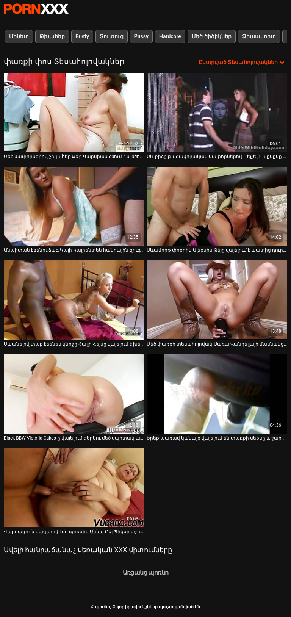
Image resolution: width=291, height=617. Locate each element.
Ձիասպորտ (259, 36)
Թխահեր (52, 36)
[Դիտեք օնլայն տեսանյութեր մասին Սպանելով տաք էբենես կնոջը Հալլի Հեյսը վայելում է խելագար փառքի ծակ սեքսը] (74, 300)
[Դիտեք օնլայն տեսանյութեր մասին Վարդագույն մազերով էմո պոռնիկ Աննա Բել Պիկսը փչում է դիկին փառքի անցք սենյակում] (74, 488)
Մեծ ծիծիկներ (211, 36)
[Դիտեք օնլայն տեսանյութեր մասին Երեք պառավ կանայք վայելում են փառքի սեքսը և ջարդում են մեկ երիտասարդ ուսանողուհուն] (217, 394)
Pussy (141, 36)
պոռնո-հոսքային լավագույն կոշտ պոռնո (36, 8)
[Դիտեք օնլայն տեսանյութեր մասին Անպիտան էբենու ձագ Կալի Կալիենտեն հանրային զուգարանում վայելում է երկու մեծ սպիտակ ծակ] (74, 206)
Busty (82, 36)
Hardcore (170, 36)
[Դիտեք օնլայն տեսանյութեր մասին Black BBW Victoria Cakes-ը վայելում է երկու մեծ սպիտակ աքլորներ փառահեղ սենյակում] (74, 394)
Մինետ (19, 36)
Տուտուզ (112, 36)
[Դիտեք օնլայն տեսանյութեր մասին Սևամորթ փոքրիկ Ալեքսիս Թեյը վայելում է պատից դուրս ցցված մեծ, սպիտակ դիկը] (217, 206)
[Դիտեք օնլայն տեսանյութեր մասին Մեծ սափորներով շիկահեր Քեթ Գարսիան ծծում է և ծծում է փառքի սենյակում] (74, 112)
